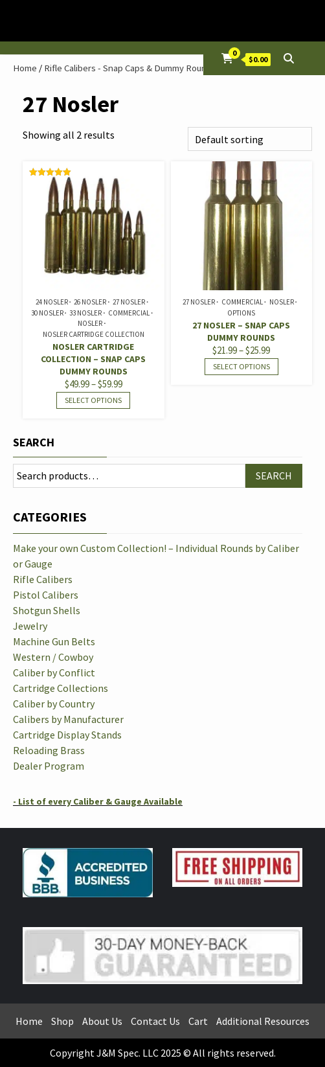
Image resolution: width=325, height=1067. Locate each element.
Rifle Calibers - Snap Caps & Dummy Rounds (130, 68)
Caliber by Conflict (54, 672)
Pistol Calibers (45, 594)
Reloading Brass (49, 750)
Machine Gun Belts (54, 641)
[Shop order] (250, 139)
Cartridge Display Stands (67, 734)
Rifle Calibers (43, 579)
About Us (102, 1021)
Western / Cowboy (53, 656)
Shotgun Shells (46, 610)
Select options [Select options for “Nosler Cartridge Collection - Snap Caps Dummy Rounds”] (93, 400)
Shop (62, 1021)
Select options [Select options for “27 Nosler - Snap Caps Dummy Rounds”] (241, 366)
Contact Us (155, 1021)
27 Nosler (129, 301)
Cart (198, 1021)
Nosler (90, 323)
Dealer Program (48, 765)
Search (33, 442)
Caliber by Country (54, 703)
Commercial (129, 312)
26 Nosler (90, 301)
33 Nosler (85, 312)
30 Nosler (47, 312)
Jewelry (30, 625)
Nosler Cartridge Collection (93, 334)
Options (241, 312)
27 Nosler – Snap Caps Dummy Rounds (241, 331)
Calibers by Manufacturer (68, 719)
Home (25, 68)
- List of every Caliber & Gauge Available (98, 801)
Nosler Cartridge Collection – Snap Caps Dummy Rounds (93, 359)
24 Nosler (52, 301)
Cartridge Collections (60, 688)
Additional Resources (262, 1021)
